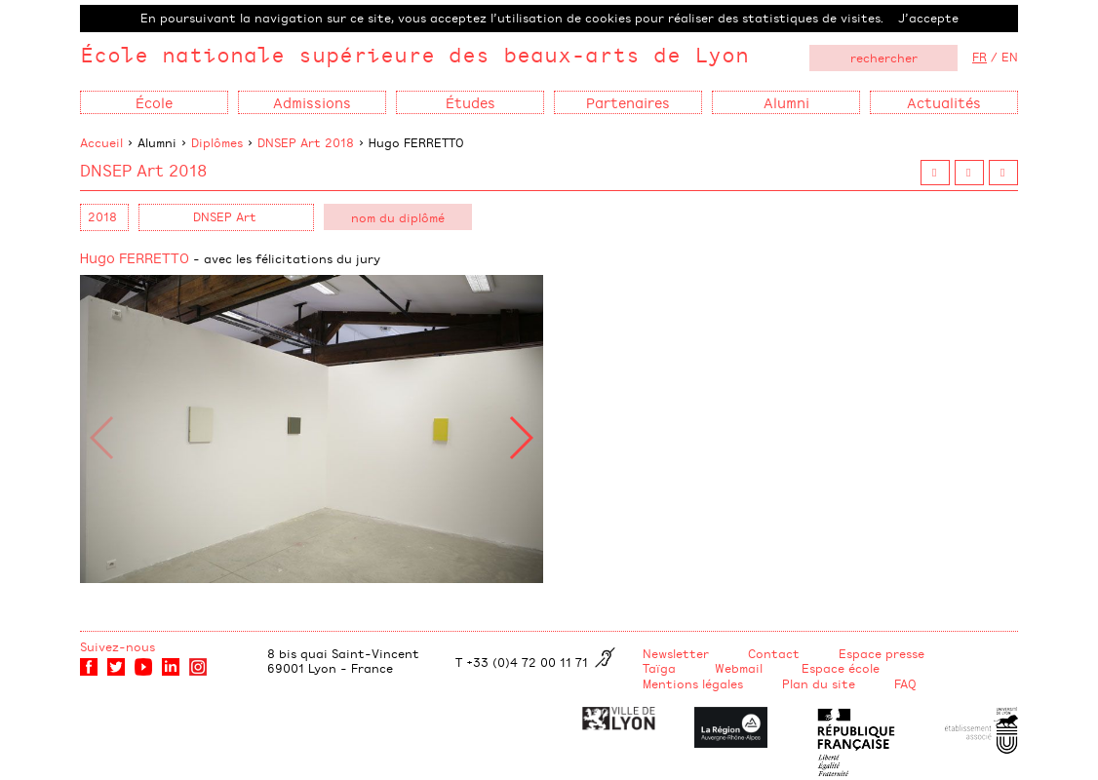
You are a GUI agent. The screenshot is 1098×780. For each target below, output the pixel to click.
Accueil (101, 142)
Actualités (944, 102)
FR (979, 56)
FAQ (905, 683)
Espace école (841, 668)
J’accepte (928, 17)
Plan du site (818, 683)
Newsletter (676, 653)
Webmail (739, 668)
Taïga (659, 668)
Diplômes (217, 142)
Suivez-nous (117, 646)
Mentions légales (693, 683)
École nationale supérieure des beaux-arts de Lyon (414, 54)
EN (1009, 56)
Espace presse (881, 653)
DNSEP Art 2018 (305, 142)
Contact (774, 653)
